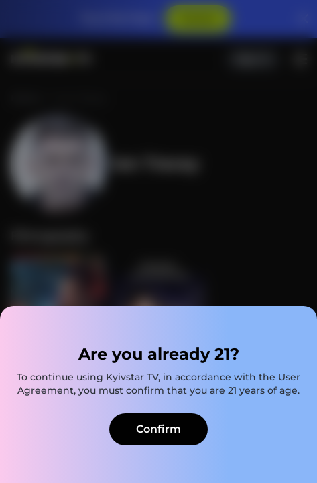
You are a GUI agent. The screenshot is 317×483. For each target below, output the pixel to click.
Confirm (158, 429)
